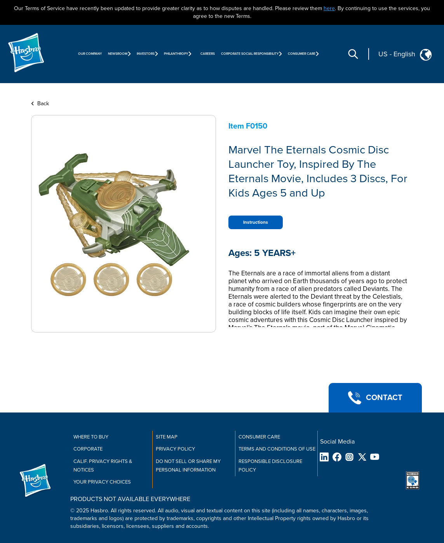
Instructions (255, 222)
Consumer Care (259, 437)
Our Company (90, 54)
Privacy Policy (175, 449)
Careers (207, 54)
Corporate (88, 449)
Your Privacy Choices (102, 482)
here (329, 8)
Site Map (167, 437)
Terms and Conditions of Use (277, 449)
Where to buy (90, 437)
